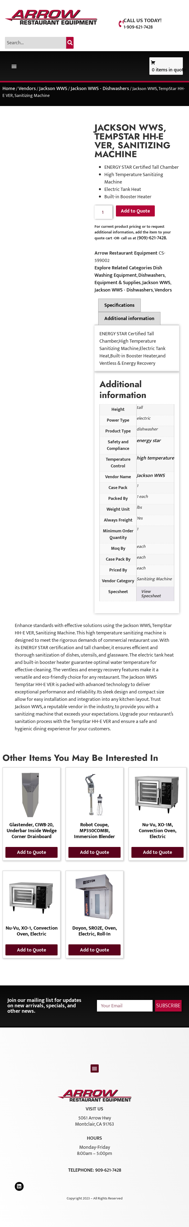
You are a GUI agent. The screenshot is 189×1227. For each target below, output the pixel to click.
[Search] (70, 43)
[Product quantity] (103, 212)
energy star (149, 440)
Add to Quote (135, 211)
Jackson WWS (53, 88)
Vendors (27, 88)
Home (8, 88)
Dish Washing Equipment (128, 271)
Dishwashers (151, 275)
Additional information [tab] (129, 318)
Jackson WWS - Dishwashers (100, 88)
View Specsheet (151, 594)
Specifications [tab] (119, 305)
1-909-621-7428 (138, 27)
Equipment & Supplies (117, 282)
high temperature (155, 458)
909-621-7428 (108, 1170)
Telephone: (81, 1170)
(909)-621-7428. (152, 238)
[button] (14, 66)
